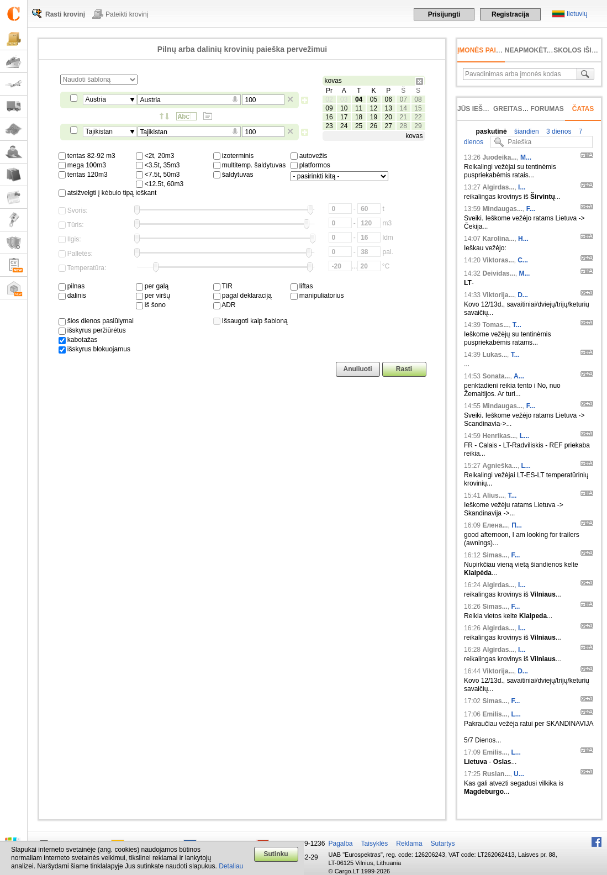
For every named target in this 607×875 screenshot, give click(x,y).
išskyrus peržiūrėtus (92, 330)
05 (373, 99)
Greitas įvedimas (524, 109)
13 (388, 108)
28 (403, 126)
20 (388, 117)
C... (523, 260)
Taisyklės (374, 843)
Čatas (583, 109)
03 (343, 99)
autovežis (309, 156)
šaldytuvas (233, 174)
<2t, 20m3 (155, 156)
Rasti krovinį (65, 14)
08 (417, 99)
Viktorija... (498, 295)
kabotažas (78, 340)
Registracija (510, 14)
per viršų (153, 295)
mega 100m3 (82, 165)
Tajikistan (99, 131)
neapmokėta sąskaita (546, 50)
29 (417, 126)
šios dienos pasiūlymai (96, 321)
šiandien (526, 131)
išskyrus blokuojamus (94, 349)
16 (328, 117)
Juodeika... (499, 157)
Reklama (409, 843)
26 (373, 126)
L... (524, 436)
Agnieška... (499, 466)
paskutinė (491, 131)
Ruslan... (496, 774)
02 (328, 99)
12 (373, 108)
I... (521, 187)
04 (358, 99)
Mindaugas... (502, 209)
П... (516, 525)
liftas (302, 286)
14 (403, 108)
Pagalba (341, 843)
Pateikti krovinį (126, 14)
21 (403, 117)
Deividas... (498, 273)
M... (525, 157)
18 (358, 117)
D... (523, 295)
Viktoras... (498, 260)
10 (343, 108)
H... (523, 239)
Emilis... (494, 714)
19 (373, 117)
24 (343, 126)
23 (328, 126)
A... (519, 376)
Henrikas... (499, 436)
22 (417, 117)
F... (530, 209)
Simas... (494, 555)
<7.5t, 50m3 (158, 174)
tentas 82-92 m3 (87, 156)
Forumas (547, 109)
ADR (224, 305)
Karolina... (498, 239)
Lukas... (494, 355)
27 (388, 126)
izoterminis (233, 156)
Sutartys (443, 843)
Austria (96, 99)
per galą (152, 286)
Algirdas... (498, 187)
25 (358, 126)
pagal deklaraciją (242, 295)
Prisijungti (444, 14)
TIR (223, 286)
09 (328, 108)
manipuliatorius (317, 295)
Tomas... (495, 325)
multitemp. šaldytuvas (249, 165)
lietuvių (577, 14)
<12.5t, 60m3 (160, 184)
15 (417, 108)
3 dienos (558, 131)
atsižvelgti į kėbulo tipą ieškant (108, 193)
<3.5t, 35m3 (158, 165)
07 (403, 99)
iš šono (151, 305)
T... (517, 325)
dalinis (72, 295)
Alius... (493, 495)
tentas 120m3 (83, 174)
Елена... (495, 525)
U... (519, 774)
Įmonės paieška (485, 50)
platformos (310, 165)
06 (388, 99)
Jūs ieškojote (483, 109)
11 (358, 108)
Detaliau (231, 866)
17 (343, 117)
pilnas (72, 286)
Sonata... (496, 376)
